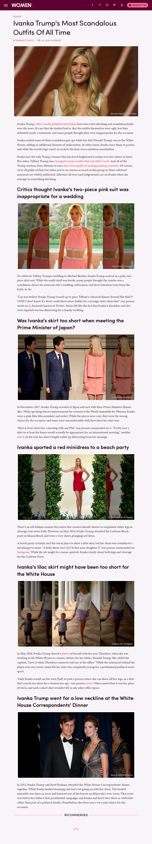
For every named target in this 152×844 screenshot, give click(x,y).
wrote (88, 683)
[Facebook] (92, 5)
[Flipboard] (114, 5)
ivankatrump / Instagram (122, 266)
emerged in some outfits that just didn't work (81, 161)
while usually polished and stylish (55, 124)
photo (65, 653)
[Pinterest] (99, 5)
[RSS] (122, 5)
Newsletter (138, 5)
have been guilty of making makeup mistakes (91, 165)
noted (20, 437)
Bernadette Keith (25, 40)
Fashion (17, 16)
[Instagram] (107, 5)
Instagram (23, 552)
